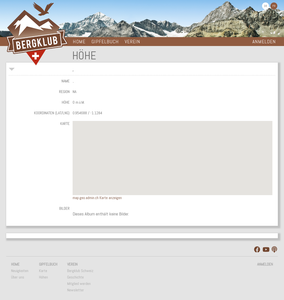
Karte (43, 270)
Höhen (43, 277)
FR (274, 6)
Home (79, 41)
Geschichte (75, 277)
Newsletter (75, 290)
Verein (132, 41)
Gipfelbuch (105, 41)
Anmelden (264, 41)
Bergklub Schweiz (80, 270)
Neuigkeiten (19, 270)
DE (265, 6)
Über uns (17, 277)
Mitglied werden (79, 283)
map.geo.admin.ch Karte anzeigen (97, 197)
